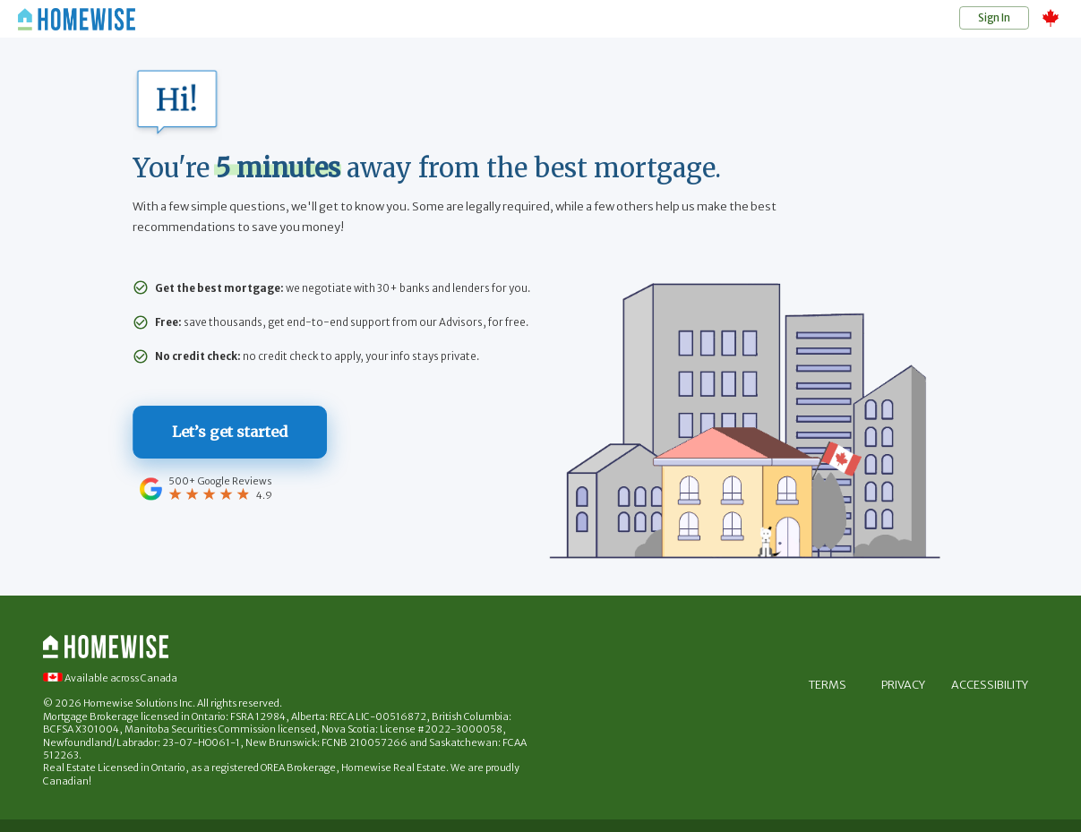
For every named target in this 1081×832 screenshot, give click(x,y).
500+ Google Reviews (222, 480)
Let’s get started (232, 432)
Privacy (903, 685)
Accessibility (989, 685)
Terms (826, 685)
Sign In (994, 18)
